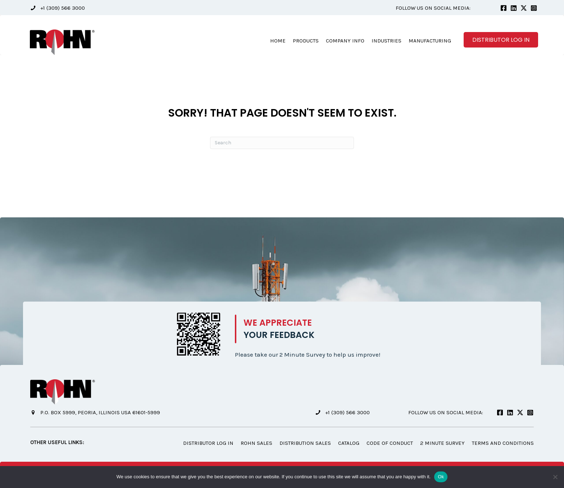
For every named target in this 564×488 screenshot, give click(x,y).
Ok (441, 476)
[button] (57, 8)
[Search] (282, 143)
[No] (555, 476)
